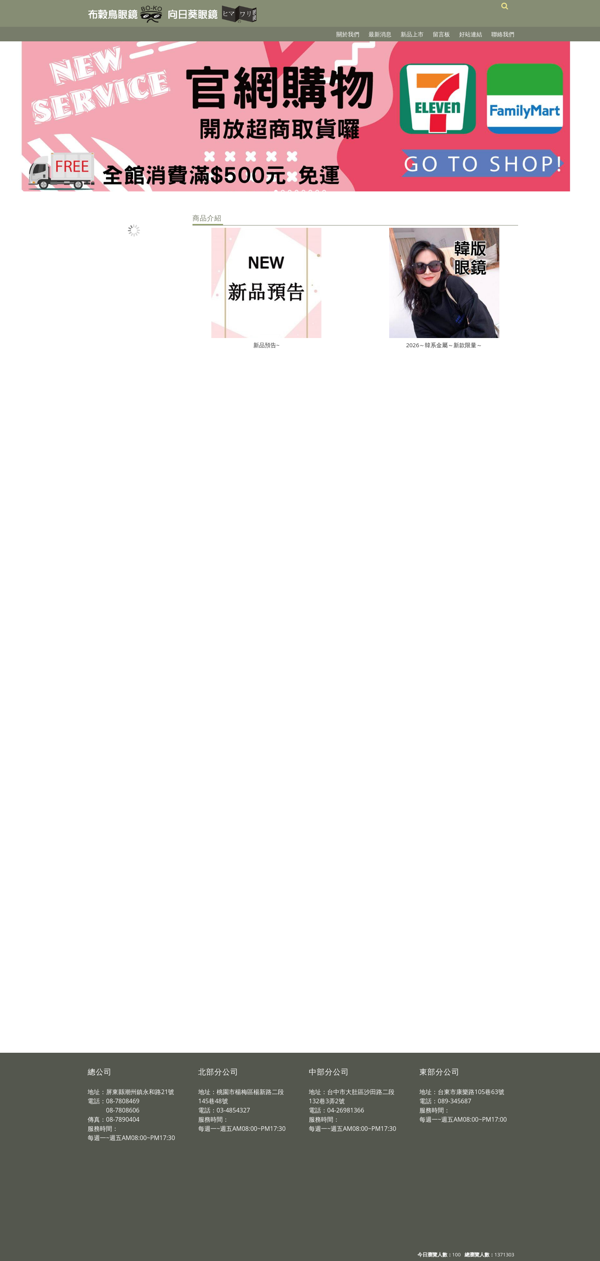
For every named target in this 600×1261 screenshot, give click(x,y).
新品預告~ (266, 344)
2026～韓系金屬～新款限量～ (444, 344)
